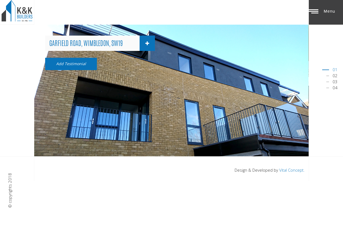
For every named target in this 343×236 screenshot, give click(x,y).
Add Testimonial (71, 63)
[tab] (100, 43)
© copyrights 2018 (10, 190)
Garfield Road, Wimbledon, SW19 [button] (102, 43)
